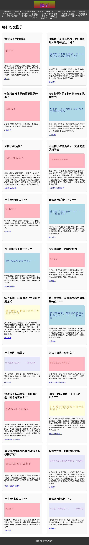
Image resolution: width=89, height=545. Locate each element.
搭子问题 (52, 135)
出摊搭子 (7, 130)
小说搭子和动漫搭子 (56, 188)
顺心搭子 (52, 237)
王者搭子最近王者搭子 (30, 16)
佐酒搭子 (43, 18)
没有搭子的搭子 (13, 16)
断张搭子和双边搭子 (49, 16)
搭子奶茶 (7, 382)
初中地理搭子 (9, 286)
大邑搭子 (52, 487)
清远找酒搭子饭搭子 (12, 486)
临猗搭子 (52, 281)
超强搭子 (7, 232)
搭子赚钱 (81, 12)
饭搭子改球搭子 (9, 14)
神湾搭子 (52, 528)
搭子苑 (40, 12)
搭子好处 (18, 12)
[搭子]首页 (8, 12)
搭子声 (6, 79)
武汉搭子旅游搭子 (79, 16)
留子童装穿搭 (23, 14)
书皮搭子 (7, 531)
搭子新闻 (7, 338)
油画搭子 (35, 14)
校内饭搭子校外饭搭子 (50, 14)
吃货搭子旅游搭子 (69, 14)
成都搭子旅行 (30, 12)
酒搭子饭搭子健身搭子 (57, 382)
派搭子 (34, 18)
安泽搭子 (49, 12)
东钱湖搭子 (64, 16)
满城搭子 (52, 82)
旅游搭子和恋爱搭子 (12, 439)
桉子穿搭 (52, 341)
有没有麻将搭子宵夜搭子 (65, 12)
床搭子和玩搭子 (10, 188)
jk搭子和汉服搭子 (55, 434)
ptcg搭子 (53, 18)
